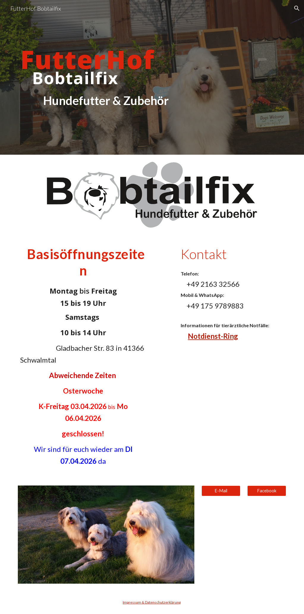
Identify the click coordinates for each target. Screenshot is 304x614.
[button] (297, 8)
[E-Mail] (221, 491)
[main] (106, 77)
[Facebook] (267, 491)
